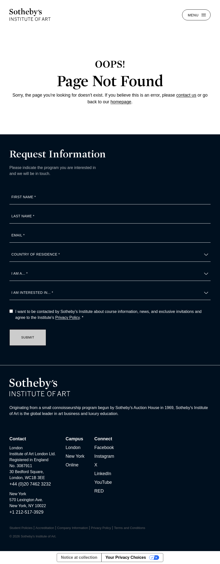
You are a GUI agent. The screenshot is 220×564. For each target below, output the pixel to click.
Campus (74, 438)
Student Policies (20, 528)
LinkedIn (102, 473)
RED (99, 491)
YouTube (103, 482)
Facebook (104, 447)
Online (72, 464)
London (73, 447)
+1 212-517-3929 (26, 512)
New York (75, 456)
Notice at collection (79, 557)
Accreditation (44, 528)
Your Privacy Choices (126, 557)
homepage (120, 101)
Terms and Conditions (129, 528)
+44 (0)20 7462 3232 (30, 484)
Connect (103, 438)
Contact (17, 438)
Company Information (72, 528)
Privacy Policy (67, 317)
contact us (186, 95)
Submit (27, 337)
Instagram (104, 456)
